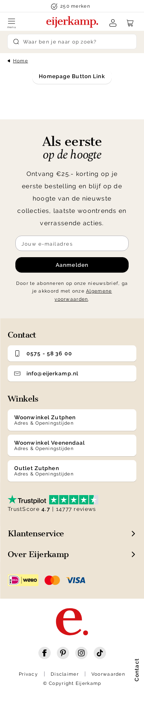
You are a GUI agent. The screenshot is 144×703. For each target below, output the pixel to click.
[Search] (72, 41)
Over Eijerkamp (38, 554)
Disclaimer (65, 674)
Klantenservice (36, 533)
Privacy (28, 674)
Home (20, 61)
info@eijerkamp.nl (46, 373)
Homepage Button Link (72, 76)
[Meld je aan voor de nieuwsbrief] (72, 243)
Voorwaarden (108, 674)
